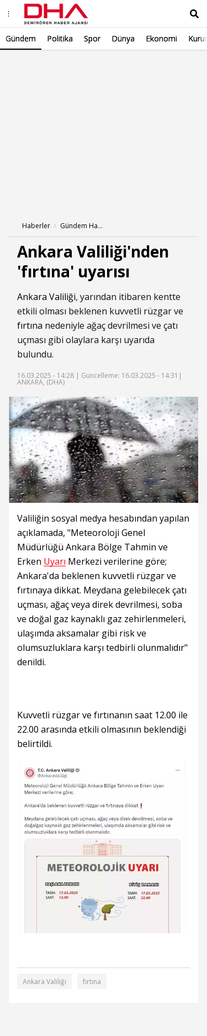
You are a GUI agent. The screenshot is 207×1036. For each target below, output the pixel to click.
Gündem (21, 38)
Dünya (123, 38)
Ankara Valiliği (46, 297)
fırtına (30, 325)
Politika (60, 38)
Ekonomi (161, 38)
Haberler (36, 226)
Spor (92, 38)
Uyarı (55, 561)
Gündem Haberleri (82, 226)
